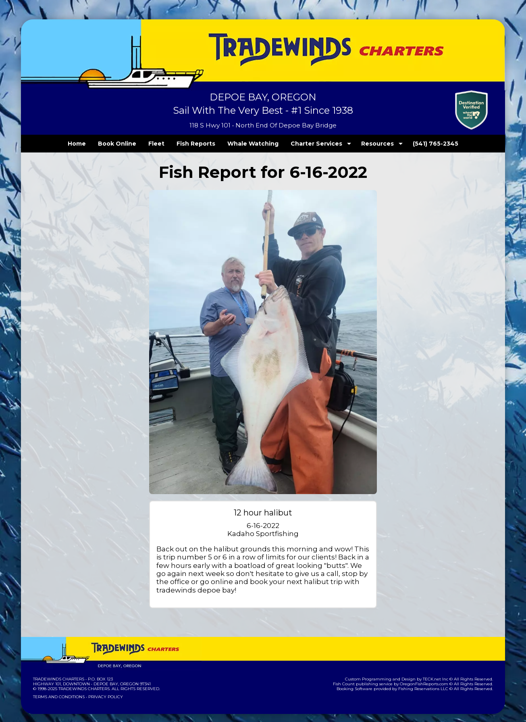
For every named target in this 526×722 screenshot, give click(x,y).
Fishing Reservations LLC (428, 680)
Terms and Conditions (58, 689)
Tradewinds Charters (58, 671)
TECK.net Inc (439, 671)
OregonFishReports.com (429, 676)
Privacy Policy (103, 689)
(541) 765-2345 (419, 143)
